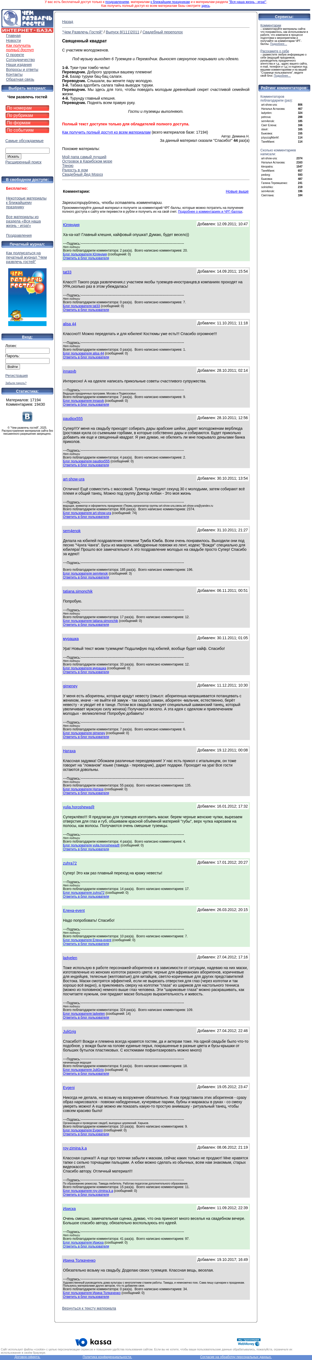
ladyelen (70, 958)
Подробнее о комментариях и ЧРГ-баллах (210, 212)
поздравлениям (117, 2)
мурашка (71, 638)
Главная (13, 35)
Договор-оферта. (27, 1357)
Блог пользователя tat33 (81, 306)
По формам (19, 122)
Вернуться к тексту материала (89, 1308)
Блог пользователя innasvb (83, 401)
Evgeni (69, 1087)
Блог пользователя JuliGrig (83, 1070)
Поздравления (19, 235)
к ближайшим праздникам (170, 2)
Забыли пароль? (16, 383)
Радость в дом (75, 170)
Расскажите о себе (275, 51)
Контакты (14, 74)
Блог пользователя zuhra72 (84, 893)
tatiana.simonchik (78, 591)
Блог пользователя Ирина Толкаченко (92, 1293)
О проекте (15, 55)
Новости (13, 40)
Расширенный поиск (23, 162)
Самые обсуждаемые (24, 141)
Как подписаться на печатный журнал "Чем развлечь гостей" (27, 288)
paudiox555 (73, 418)
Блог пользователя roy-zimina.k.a (88, 1191)
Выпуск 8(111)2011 (122, 32)
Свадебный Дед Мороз (82, 174)
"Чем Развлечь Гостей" (82, 32)
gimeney (70, 686)
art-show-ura (74, 479)
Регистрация (16, 375)
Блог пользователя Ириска (83, 1242)
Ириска (69, 1208)
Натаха (69, 751)
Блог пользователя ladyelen (84, 1014)
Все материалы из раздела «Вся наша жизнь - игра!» (23, 221)
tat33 (67, 272)
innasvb (69, 371)
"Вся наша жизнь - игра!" (247, 2)
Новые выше (237, 191)
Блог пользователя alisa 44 (83, 353)
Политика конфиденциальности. (107, 1357)
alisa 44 (69, 324)
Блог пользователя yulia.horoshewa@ (91, 845)
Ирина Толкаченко (79, 1260)
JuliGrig (69, 1031)
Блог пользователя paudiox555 (86, 461)
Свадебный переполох (163, 32)
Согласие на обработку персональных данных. (236, 1357)
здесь (205, 6)
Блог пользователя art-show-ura (87, 513)
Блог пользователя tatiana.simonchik (90, 621)
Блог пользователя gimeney (84, 733)
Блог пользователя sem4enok (85, 573)
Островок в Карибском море (87, 161)
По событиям (20, 130)
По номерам (19, 108)
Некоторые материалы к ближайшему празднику (26, 202)
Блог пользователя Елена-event (87, 940)
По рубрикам (20, 115)
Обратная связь (20, 79)
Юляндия (71, 225)
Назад (67, 21)
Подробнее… (278, 43)
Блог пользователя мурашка (84, 668)
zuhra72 (70, 863)
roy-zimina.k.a (75, 1148)
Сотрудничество (20, 59)
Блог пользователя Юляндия (85, 254)
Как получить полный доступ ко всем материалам (106, 132)
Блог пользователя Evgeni (83, 1130)
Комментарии (271, 25)
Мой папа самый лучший (84, 157)
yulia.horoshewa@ (78, 807)
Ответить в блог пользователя (86, 258)
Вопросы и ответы (22, 69)
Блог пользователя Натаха (83, 789)
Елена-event (74, 910)
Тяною (67, 165)
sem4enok (72, 531)
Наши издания (19, 64)
